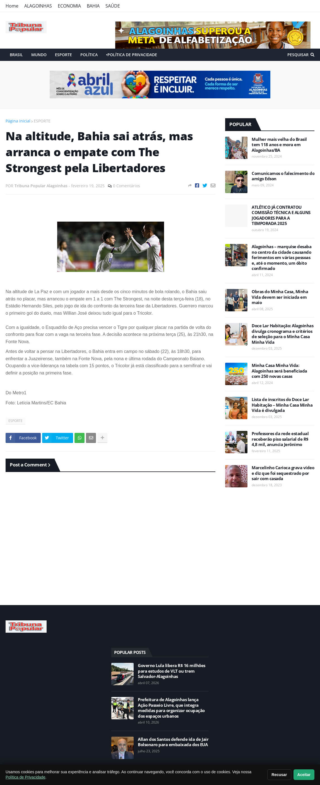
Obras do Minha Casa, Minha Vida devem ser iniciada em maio (280, 297)
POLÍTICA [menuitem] (89, 54)
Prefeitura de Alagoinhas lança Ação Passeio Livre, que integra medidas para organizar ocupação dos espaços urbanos (171, 708)
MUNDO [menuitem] (39, 54)
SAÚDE (112, 6)
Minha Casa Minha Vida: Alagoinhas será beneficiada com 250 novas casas (279, 371)
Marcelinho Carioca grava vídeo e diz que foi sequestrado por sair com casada (283, 473)
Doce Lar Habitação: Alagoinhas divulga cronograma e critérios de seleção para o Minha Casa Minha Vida (282, 334)
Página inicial (18, 121)
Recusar (279, 774)
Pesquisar (298, 54)
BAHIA (93, 6)
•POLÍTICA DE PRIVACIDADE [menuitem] (131, 54)
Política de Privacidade (25, 777)
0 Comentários (126, 185)
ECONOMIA (69, 6)
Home (12, 6)
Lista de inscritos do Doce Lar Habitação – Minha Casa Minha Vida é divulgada (282, 405)
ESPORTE (42, 121)
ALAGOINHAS (38, 6)
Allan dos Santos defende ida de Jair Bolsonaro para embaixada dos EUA (173, 742)
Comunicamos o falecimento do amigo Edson (283, 176)
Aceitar (304, 774)
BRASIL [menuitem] (16, 54)
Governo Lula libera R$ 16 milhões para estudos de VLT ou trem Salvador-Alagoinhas (171, 671)
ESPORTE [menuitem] (63, 54)
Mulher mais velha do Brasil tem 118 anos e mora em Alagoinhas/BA (279, 145)
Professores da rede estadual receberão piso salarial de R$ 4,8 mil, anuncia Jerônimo (280, 439)
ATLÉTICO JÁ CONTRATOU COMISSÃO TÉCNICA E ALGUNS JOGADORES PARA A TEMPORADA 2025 (281, 215)
